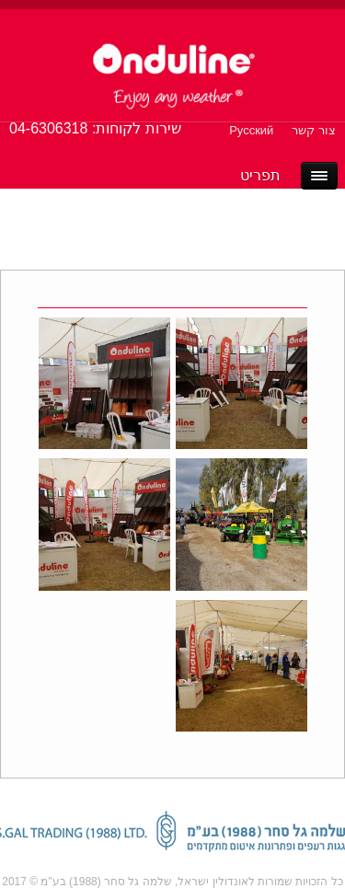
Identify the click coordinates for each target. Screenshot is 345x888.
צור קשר (314, 130)
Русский (251, 130)
